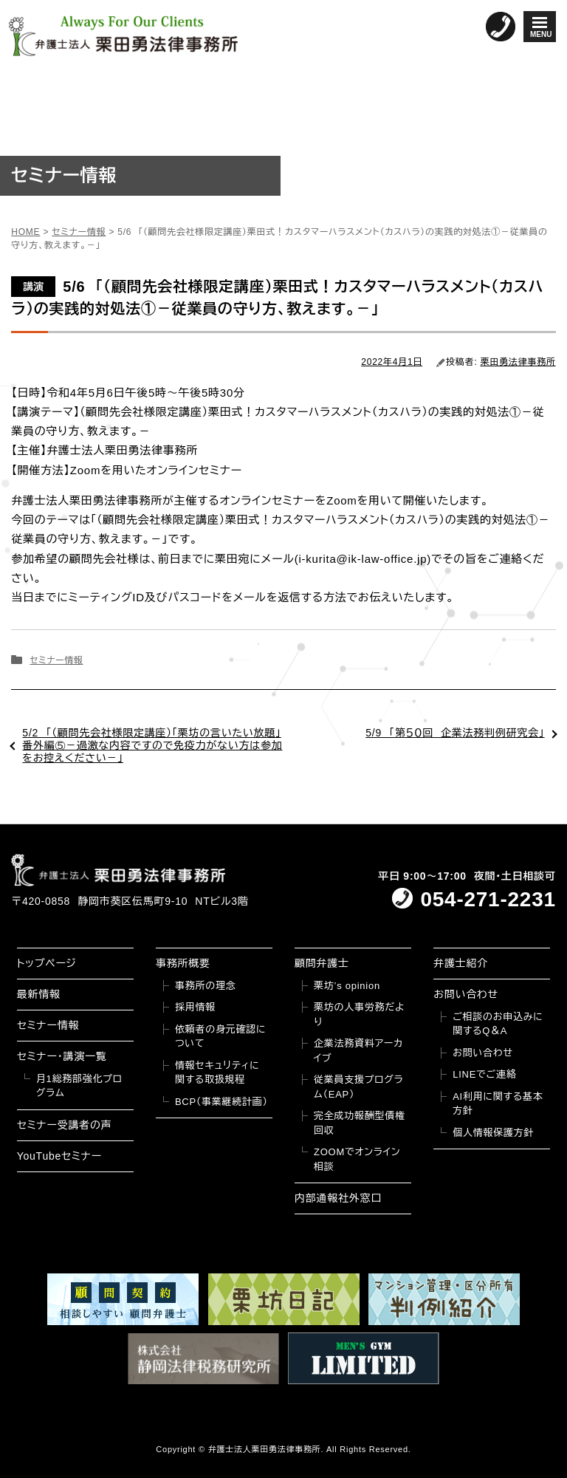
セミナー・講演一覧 (62, 1056)
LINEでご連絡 (484, 1074)
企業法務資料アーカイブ (358, 1051)
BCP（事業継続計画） (221, 1101)
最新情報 (39, 994)
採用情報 (195, 1007)
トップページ (47, 963)
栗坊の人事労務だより (359, 1014)
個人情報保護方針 (493, 1132)
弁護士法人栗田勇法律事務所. (266, 1449)
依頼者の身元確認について (220, 1037)
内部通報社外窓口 (338, 1198)
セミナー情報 (56, 660)
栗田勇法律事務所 (518, 362)
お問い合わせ (465, 994)
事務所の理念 (205, 985)
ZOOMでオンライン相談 (357, 1159)
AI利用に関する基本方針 (498, 1104)
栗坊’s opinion (347, 985)
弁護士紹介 (460, 963)
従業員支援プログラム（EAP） (358, 1087)
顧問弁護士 (322, 963)
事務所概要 (183, 963)
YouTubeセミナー (59, 1156)
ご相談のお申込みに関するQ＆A (498, 1024)
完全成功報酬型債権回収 (359, 1123)
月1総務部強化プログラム (79, 1086)
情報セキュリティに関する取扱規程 (217, 1073)
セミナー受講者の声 (64, 1125)
